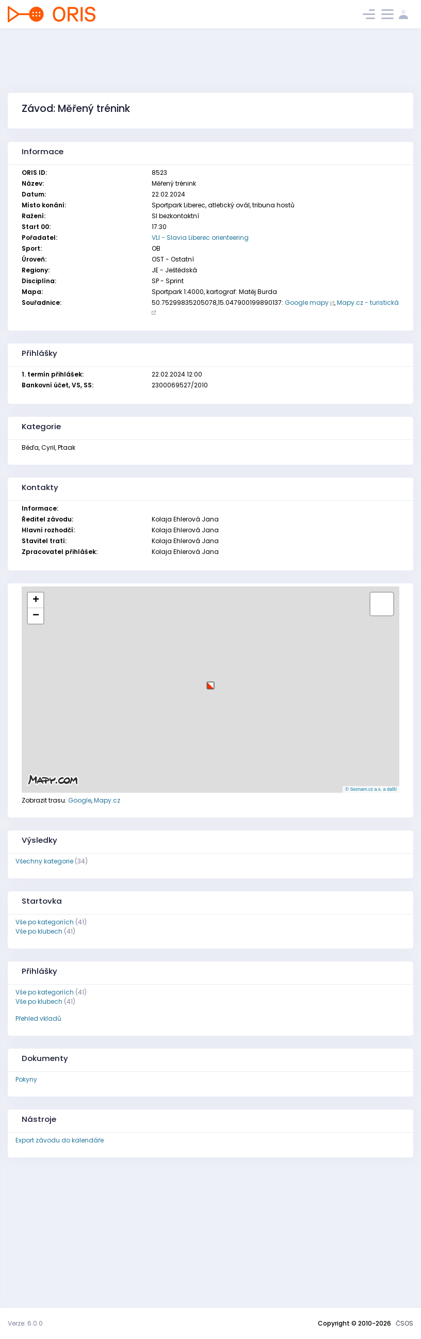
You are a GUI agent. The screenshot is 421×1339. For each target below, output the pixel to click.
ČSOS (404, 1323)
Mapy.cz (107, 800)
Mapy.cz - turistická (368, 302)
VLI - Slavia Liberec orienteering (200, 237)
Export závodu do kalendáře (59, 1140)
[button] (210, 682)
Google (79, 800)
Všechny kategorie (44, 861)
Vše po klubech (38, 931)
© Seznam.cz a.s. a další (371, 789)
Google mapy (307, 302)
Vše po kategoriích (44, 922)
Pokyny (26, 1079)
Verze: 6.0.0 (25, 1323)
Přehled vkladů (38, 1018)
